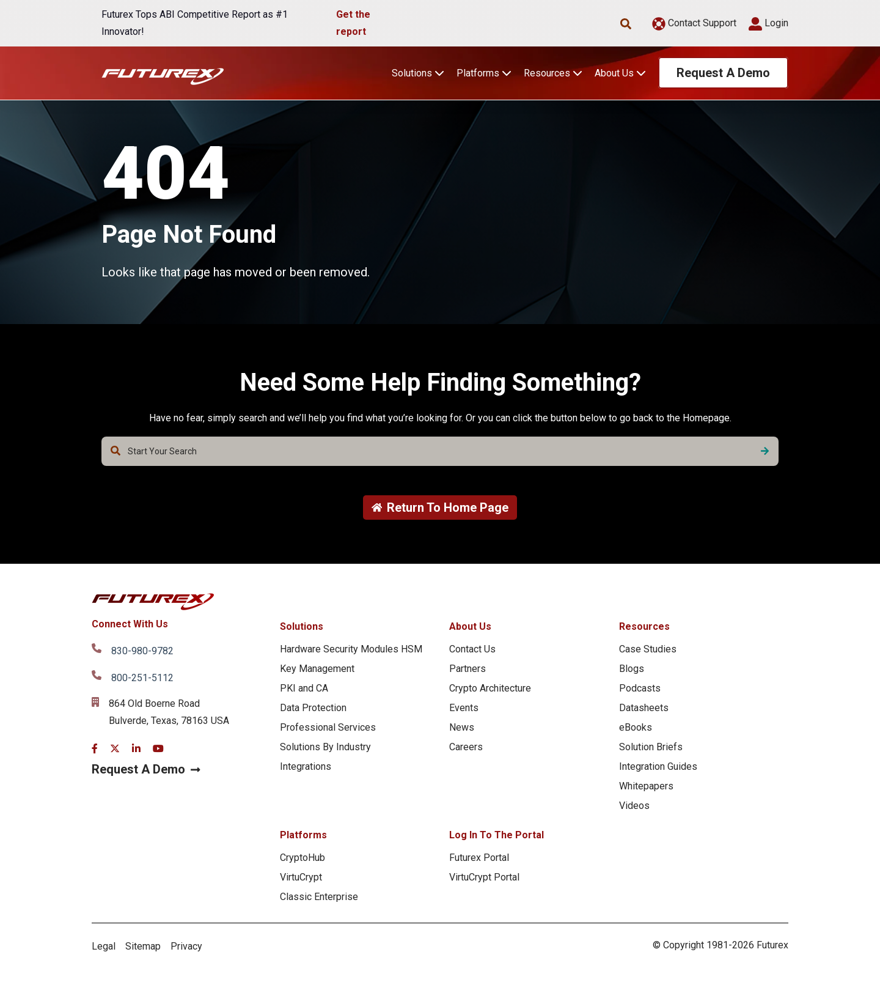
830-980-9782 (142, 651)
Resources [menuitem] (644, 626)
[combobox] (440, 451)
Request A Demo (723, 72)
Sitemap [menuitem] (143, 946)
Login (768, 23)
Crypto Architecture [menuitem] (490, 688)
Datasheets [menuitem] (644, 708)
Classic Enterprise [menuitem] (319, 897)
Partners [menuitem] (467, 668)
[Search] (765, 451)
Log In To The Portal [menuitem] (496, 835)
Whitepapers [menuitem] (646, 786)
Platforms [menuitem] (303, 835)
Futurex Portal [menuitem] (479, 857)
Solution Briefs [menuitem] (651, 747)
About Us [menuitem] (470, 626)
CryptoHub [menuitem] (302, 857)
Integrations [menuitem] (305, 766)
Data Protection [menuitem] (313, 708)
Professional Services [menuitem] (328, 727)
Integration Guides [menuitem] (658, 766)
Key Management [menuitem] (317, 668)
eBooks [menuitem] (635, 727)
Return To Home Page (440, 507)
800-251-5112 (142, 678)
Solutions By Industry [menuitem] (325, 747)
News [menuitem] (461, 727)
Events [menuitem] (464, 708)
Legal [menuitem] (104, 946)
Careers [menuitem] (466, 747)
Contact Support (694, 23)
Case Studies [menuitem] (647, 649)
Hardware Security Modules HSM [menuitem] (351, 649)
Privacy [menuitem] (186, 946)
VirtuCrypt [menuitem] (301, 877)
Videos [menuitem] (634, 805)
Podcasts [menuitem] (640, 688)
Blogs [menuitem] (631, 668)
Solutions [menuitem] (301, 626)
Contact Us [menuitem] (472, 649)
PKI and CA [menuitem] (304, 688)
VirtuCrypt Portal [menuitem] (484, 877)
